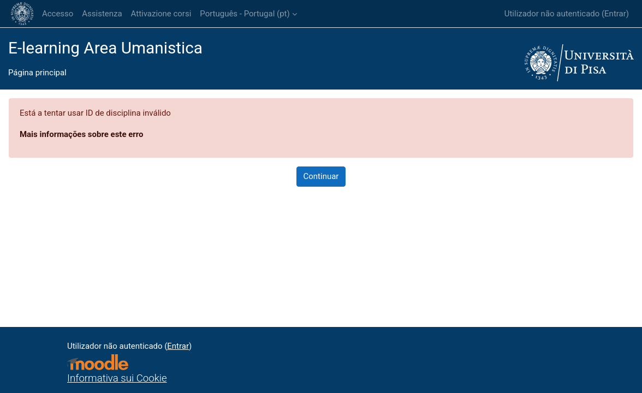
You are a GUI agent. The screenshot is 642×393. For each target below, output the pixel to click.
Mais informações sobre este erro (81, 134)
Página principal (37, 73)
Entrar (615, 14)
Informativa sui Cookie (117, 378)
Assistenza (102, 14)
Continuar (321, 176)
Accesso (57, 14)
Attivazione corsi (161, 14)
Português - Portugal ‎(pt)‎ (244, 14)
